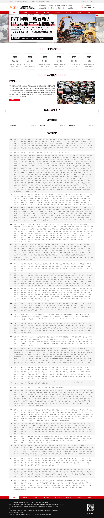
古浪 (18, 485)
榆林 (39, 323)
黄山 (44, 139)
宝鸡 (22, 323)
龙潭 (30, 161)
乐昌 (60, 371)
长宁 (22, 194)
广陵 (73, 474)
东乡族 (80, 487)
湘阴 (78, 292)
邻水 (25, 241)
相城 (25, 474)
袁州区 (33, 425)
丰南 (53, 250)
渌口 (39, 290)
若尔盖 (87, 235)
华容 (75, 292)
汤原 (44, 412)
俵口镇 (15, 217)
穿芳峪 (21, 220)
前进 (15, 412)
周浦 (64, 198)
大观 (79, 143)
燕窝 (39, 176)
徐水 (82, 246)
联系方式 (93, 1)
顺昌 (91, 263)
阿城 (15, 411)
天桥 (83, 274)
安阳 (30, 390)
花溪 (80, 336)
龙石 (26, 168)
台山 (40, 374)
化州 (89, 374)
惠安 (82, 266)
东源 (18, 373)
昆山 (40, 474)
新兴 (39, 378)
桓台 (90, 275)
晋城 (29, 303)
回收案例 (57, 12)
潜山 (15, 145)
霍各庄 (62, 213)
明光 (70, 145)
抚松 (47, 440)
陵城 (59, 283)
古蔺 (77, 228)
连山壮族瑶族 (71, 376)
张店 (73, 275)
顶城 (52, 401)
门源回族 (71, 316)
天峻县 (18, 319)
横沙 (66, 204)
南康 (76, 429)
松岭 (84, 414)
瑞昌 (50, 429)
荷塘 (32, 290)
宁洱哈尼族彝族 (17, 356)
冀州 (75, 248)
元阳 (44, 358)
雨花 (88, 288)
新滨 (15, 202)
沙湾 (26, 231)
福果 (40, 180)
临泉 (36, 147)
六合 (61, 473)
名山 (22, 235)
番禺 (32, 369)
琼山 (37, 382)
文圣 (88, 447)
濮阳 (44, 390)
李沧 (52, 275)
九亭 (81, 200)
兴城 (59, 455)
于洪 (20, 447)
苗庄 (52, 215)
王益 (22, 325)
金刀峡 (79, 163)
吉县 (41, 309)
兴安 (59, 418)
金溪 (15, 172)
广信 (37, 427)
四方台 (83, 418)
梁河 (84, 356)
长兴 (25, 464)
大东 (72, 445)
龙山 (55, 300)
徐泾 (42, 202)
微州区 (40, 145)
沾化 (79, 281)
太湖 (18, 145)
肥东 (89, 139)
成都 (15, 224)
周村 (83, 275)
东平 (59, 204)
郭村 (82, 159)
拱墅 (76, 460)
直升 (54, 184)
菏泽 (67, 274)
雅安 (68, 224)
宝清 (23, 420)
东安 (87, 294)
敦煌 (29, 482)
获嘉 (88, 396)
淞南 (71, 196)
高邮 (91, 474)
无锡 (18, 469)
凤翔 (47, 325)
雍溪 (69, 167)
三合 (88, 178)
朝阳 (22, 152)
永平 (35, 362)
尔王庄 (15, 215)
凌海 (15, 453)
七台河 (48, 409)
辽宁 (11, 445)
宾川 (28, 362)
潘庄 (64, 215)
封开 (36, 376)
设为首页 (84, 1)
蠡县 (61, 248)
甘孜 (65, 237)
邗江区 (76, 474)
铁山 (83, 167)
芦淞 (29, 290)
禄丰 (75, 362)
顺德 (36, 371)
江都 (81, 474)
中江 (87, 228)
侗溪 (53, 176)
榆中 (88, 485)
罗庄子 (57, 219)
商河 (32, 275)
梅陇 (29, 196)
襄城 (23, 400)
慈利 (53, 292)
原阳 (91, 396)
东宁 (76, 412)
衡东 (29, 292)
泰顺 (64, 462)
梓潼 (41, 230)
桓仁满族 (50, 451)
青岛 (18, 274)
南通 (32, 469)
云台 (61, 172)
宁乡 (18, 290)
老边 (73, 447)
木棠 (74, 382)
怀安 (51, 252)
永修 (32, 429)
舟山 (43, 458)
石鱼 (44, 180)
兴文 (61, 233)
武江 (53, 371)
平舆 (76, 401)
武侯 (42, 226)
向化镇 (26, 204)
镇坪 (75, 330)
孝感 (39, 387)
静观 (26, 165)
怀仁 (60, 303)
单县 (89, 285)
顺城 (90, 449)
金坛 (72, 473)
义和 (42, 185)
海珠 (91, 367)
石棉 (33, 235)
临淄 (87, 275)
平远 (36, 373)
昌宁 (82, 354)
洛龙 (15, 394)
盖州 (77, 447)
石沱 (37, 161)
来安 (77, 145)
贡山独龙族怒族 (70, 360)
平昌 (51, 235)
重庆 (11, 155)
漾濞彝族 (54, 362)
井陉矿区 (73, 244)
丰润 (57, 250)
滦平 (54, 256)
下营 (35, 219)
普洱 (29, 348)
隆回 (36, 298)
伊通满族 (30, 442)
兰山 (18, 285)
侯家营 (65, 219)
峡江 (15, 433)
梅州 (53, 367)
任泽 (85, 254)
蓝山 (18, 296)
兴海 (29, 318)
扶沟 (27, 401)
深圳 (22, 367)
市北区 (40, 275)
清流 (47, 184)
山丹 (53, 487)
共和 (15, 318)
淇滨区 (47, 396)
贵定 (73, 341)
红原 (91, 235)
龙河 (53, 172)
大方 (64, 339)
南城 (76, 425)
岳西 (29, 145)
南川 (81, 155)
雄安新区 (57, 244)
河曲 (36, 305)
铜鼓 (44, 184)
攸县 (43, 290)
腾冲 (72, 354)
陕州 (49, 400)
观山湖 (90, 336)
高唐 (41, 283)
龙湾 (39, 462)
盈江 (88, 356)
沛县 (64, 471)
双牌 (83, 294)
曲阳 (58, 248)
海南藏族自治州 (41, 314)
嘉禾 (54, 294)
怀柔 (59, 152)
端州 (18, 376)
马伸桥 (31, 219)
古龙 (33, 168)
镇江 (51, 469)
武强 (89, 248)
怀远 (66, 141)
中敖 (59, 167)
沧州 (46, 244)
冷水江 (15, 300)
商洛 (46, 323)
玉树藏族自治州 (58, 314)
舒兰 (76, 440)
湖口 (43, 429)
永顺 (52, 300)
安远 (18, 431)
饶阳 (15, 250)
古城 (71, 358)
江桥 (15, 198)
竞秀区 (67, 246)
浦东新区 (51, 194)
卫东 (68, 394)
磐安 (51, 464)
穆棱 (73, 412)
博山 (80, 275)
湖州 (29, 458)
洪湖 (68, 172)
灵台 (78, 480)
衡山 (25, 292)
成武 (86, 285)
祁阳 (31, 296)
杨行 (50, 196)
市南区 (36, 275)
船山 (82, 230)
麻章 (72, 374)
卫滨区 (59, 396)
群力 (39, 182)
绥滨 (73, 418)
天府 (30, 165)
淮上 (62, 141)
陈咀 (29, 213)
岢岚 (29, 305)
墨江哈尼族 (25, 356)
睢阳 (67, 400)
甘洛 (75, 239)
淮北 (33, 139)
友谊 (19, 420)
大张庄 (20, 211)
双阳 (71, 436)
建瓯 (37, 265)
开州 (18, 157)
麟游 (69, 325)
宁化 (71, 263)
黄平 (65, 343)
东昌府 (22, 283)
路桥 (32, 465)
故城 (22, 250)
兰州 (15, 480)
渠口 (68, 185)
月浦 (53, 196)
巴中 (72, 224)
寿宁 (54, 265)
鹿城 (36, 462)
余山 (67, 200)
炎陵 (50, 290)
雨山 (43, 143)
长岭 (47, 159)
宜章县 (46, 294)
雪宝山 (75, 185)
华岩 (19, 163)
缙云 (62, 460)
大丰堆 (74, 217)
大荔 (53, 327)
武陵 (85, 157)
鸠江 (36, 141)
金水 (91, 390)
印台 (25, 325)
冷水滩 (79, 294)
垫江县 (38, 157)
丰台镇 (56, 215)
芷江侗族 (68, 296)
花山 (25, 143)
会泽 (54, 352)
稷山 (15, 310)
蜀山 (79, 139)
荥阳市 (26, 392)
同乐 (40, 161)
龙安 (19, 396)
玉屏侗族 (38, 341)
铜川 (18, 323)
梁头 (64, 217)
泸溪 (33, 300)
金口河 (30, 231)
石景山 (29, 152)
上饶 (51, 423)
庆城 (58, 482)
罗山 (74, 403)
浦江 (39, 196)
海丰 (76, 373)
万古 (51, 167)
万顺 (71, 172)
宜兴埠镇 (89, 209)
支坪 (80, 174)
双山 (86, 180)
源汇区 (26, 400)
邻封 (34, 172)
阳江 (64, 367)
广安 (61, 224)
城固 (54, 329)
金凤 (26, 163)
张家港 (36, 474)
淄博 (22, 274)
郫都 (58, 226)
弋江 (39, 141)
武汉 (15, 387)
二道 (64, 436)
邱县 (53, 254)
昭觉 (60, 239)
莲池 (71, 246)
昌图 (15, 455)
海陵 (46, 476)
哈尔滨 (15, 409)
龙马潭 (44, 228)
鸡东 (38, 418)
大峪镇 (37, 405)
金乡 (87, 279)
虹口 (32, 194)
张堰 (38, 200)
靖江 (36, 476)
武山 (22, 487)
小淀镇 (15, 211)
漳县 (22, 483)
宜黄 (15, 427)
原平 (80, 303)
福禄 (81, 178)
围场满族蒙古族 (74, 256)
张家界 (32, 288)
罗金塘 (69, 204)
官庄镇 (26, 219)
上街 (15, 392)
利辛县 (22, 149)
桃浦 (88, 194)
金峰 (68, 184)
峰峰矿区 (16, 254)
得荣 (22, 239)
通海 (72, 352)
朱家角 (26, 202)
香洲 (78, 369)
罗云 (51, 161)
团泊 (67, 217)
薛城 (62, 277)
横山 (37, 167)
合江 (70, 228)
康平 (31, 447)
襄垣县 (41, 307)
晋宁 (69, 350)
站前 (61, 447)
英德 (50, 376)
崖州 (54, 382)
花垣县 (40, 300)
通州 (45, 152)
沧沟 (47, 189)
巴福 (38, 163)
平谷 (62, 152)
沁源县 (67, 307)
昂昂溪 (44, 416)
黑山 (60, 165)
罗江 (84, 228)
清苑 (78, 246)
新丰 (78, 371)
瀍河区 (87, 392)
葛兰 (64, 172)
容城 (40, 248)
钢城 (25, 275)
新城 (54, 323)
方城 (43, 403)
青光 (85, 209)
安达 (29, 414)
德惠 (85, 436)
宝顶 (47, 167)
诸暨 (25, 460)
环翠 (47, 281)
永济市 (73, 309)
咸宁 (50, 387)
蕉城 (40, 265)
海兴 (37, 257)
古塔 (77, 451)
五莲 (72, 281)
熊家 (18, 159)
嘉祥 (90, 279)
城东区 (76, 314)
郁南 (43, 378)
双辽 (22, 442)
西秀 (15, 339)
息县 (67, 403)
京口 (29, 476)
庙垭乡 (39, 189)
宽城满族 (67, 256)
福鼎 (68, 265)
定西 (51, 480)
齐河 (15, 285)
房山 (41, 152)
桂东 (65, 294)
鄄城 (79, 285)
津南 (43, 207)
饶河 (26, 420)
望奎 (87, 412)
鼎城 (59, 298)
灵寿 (39, 246)
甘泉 (23, 329)
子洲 (44, 330)
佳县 (32, 330)
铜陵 (37, 139)
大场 (46, 196)
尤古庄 (46, 219)
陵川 (82, 307)
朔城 (53, 303)
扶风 (55, 325)
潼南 (91, 155)
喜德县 (64, 239)
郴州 (51, 288)
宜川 (33, 329)
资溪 (23, 427)
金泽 (35, 202)
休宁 (48, 145)
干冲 (39, 383)
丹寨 (62, 343)
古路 (63, 168)
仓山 (80, 265)
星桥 (69, 187)
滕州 (78, 277)
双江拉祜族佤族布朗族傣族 (52, 360)
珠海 (25, 367)
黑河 (57, 409)
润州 (32, 476)
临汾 (46, 303)
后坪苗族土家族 (86, 189)
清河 (22, 256)
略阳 (72, 329)
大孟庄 (54, 211)
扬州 (47, 469)
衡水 (53, 244)
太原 (15, 303)
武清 (50, 207)
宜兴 (32, 473)
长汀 (88, 268)
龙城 (22, 455)
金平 (88, 369)
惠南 (61, 198)
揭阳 (81, 367)
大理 (21, 362)
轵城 (19, 405)
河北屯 (15, 213)
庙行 (67, 196)
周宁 (58, 265)
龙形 (22, 182)
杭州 (15, 458)
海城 (48, 447)
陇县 (62, 325)
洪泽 (59, 474)
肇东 (32, 414)
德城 (55, 283)
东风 (18, 412)
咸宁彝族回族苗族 (84, 339)
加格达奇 (79, 414)
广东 (11, 367)
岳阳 (37, 288)
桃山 (43, 414)
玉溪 (32, 182)
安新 (51, 248)
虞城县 (15, 401)
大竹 (75, 233)
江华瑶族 (26, 296)
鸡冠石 (60, 163)
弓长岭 (15, 449)
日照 (50, 274)
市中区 (22, 231)
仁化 (71, 371)
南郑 (51, 329)
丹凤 (15, 332)
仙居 (39, 465)
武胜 (22, 241)
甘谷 (18, 487)
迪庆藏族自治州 (75, 348)
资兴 (72, 294)
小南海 (64, 170)
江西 (11, 423)
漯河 (51, 390)
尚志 (46, 411)
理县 (22, 237)
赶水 (70, 165)
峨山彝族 (83, 352)
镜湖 (32, 141)
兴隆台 (65, 453)
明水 (22, 414)
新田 (51, 159)
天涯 (51, 382)
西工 (84, 392)
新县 (71, 403)
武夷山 (32, 265)
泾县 (45, 149)
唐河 (36, 403)
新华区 (64, 394)
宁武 (44, 305)
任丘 (67, 257)
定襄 (15, 305)
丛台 (87, 252)
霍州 (69, 309)
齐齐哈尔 (20, 409)
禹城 (62, 283)
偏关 (32, 305)
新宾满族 (19, 451)
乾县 (15, 327)
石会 (80, 170)
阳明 (51, 412)
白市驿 (30, 163)
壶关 (53, 307)
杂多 (57, 318)
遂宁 (40, 224)
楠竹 (81, 204)
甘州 (39, 487)
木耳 (56, 168)
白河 (82, 330)
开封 (18, 390)
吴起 (19, 329)
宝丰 (57, 394)
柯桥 (18, 460)
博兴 (15, 283)
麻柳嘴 (23, 170)
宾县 (29, 411)
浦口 (46, 473)
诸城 (41, 279)
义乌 (58, 464)
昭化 (61, 230)
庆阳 (47, 480)
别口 (79, 182)
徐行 (85, 196)
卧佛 (68, 182)
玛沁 (32, 318)
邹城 (76, 279)
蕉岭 (39, 373)
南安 (79, 266)
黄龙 (37, 329)
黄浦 (15, 194)
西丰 (91, 453)
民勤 (15, 485)
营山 (85, 231)
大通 (81, 141)
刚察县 (66, 316)
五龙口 (15, 405)
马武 (26, 161)
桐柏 (39, 403)
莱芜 (22, 275)
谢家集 (84, 141)
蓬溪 (15, 231)
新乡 (71, 157)
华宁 (75, 352)
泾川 (75, 480)
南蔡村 (50, 211)
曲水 (73, 187)
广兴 (72, 174)
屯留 (33, 307)
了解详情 (33, 125)
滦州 (72, 250)
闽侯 (15, 266)
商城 (78, 403)
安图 (30, 440)
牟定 (82, 362)
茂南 (79, 374)
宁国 (48, 149)
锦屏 (88, 343)
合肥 (15, 139)
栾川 (29, 394)
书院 (15, 200)
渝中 (22, 155)
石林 (53, 165)
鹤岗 (28, 409)
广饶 (15, 279)
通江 (54, 235)
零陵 (75, 294)
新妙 (33, 161)
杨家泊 (73, 207)
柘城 (89, 400)
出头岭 (89, 219)
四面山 (75, 174)
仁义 (15, 184)
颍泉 (29, 147)
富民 (76, 350)
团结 (77, 204)
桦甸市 (71, 440)
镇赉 (74, 438)
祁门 (55, 145)
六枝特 (90, 338)
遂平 (62, 401)
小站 (47, 209)
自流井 (77, 226)
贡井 (81, 226)
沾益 (34, 352)
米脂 (29, 330)
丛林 (49, 165)
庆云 (85, 283)
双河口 (18, 170)
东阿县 (33, 283)
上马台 (20, 213)
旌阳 (80, 228)
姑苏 (15, 474)
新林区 (87, 414)
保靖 (45, 300)
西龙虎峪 (16, 220)
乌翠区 (57, 411)
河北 (29, 207)
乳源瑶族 (82, 371)
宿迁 (58, 469)
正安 (45, 338)
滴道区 (22, 418)
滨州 (53, 274)
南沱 (86, 159)
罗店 (43, 196)
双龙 (49, 172)
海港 (65, 252)
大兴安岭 (65, 409)
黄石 (18, 387)
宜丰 (59, 425)
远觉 (37, 184)
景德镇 (18, 423)
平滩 (32, 180)
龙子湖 (50, 141)
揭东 (18, 378)
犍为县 (34, 231)
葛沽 (43, 209)
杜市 (68, 174)
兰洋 (15, 383)
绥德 (25, 330)
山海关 (68, 252)
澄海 (18, 371)
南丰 (18, 383)
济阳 (18, 275)
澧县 (69, 298)
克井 (88, 403)
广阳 (76, 163)
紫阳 (65, 330)
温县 (44, 398)
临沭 (57, 285)
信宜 (15, 376)
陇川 (81, 356)
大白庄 (54, 213)
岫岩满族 (56, 447)
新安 (45, 215)
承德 (42, 244)
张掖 (37, 480)
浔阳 (15, 429)
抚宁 (73, 252)
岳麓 (81, 288)
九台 (74, 436)
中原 (81, 390)
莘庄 (91, 194)
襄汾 (23, 309)
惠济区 (18, 392)
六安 (58, 139)
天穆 (71, 209)
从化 (39, 369)
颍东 (25, 147)
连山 (42, 455)
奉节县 (49, 157)
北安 (59, 414)
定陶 (64, 285)
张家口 (26, 244)
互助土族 (38, 316)
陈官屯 (47, 217)
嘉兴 (25, 458)
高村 (46, 213)
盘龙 (89, 182)
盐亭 (38, 230)
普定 (22, 339)
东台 (65, 469)
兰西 (90, 412)
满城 (75, 246)
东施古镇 (75, 219)
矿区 (58, 305)
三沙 (22, 382)
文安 (15, 259)
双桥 (32, 256)
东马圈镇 (72, 211)
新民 (27, 447)
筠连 (54, 233)
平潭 (32, 266)
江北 (30, 155)
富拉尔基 (40, 416)
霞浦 (44, 265)
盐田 (57, 369)
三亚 (18, 382)
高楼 (51, 180)
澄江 (23, 165)
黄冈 (46, 387)
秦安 (25, 487)
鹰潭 (33, 423)
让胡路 (38, 420)
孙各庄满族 (50, 220)
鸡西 (25, 409)
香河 (85, 257)
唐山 (23, 244)
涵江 (50, 266)
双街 (78, 209)
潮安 (88, 376)
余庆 (55, 338)
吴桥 (51, 257)
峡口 (64, 163)
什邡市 (15, 230)
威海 (46, 274)
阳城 (75, 307)
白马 (90, 187)
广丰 (33, 427)
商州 (86, 330)
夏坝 (61, 174)
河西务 (63, 211)
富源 (51, 352)
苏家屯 (82, 445)
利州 (57, 230)
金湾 (81, 369)
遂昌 (66, 460)
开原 (84, 453)
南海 (39, 371)
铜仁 (33, 336)
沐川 (46, 231)
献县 (55, 257)
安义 (82, 423)
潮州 (78, 367)
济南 (15, 274)
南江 (58, 235)
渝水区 (25, 425)
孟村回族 (59, 257)
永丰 (88, 204)
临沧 (32, 348)
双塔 (18, 455)
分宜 (30, 425)
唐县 (33, 248)
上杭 (91, 268)
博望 (29, 143)
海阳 (59, 277)
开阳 (15, 338)
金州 (55, 449)
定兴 (30, 248)
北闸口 (66, 209)
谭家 (19, 185)
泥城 (85, 198)
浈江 (50, 371)
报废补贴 (35, 12)
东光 (34, 257)
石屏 (33, 358)
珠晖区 (86, 290)
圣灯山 (88, 168)
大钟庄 (41, 215)
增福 (47, 161)
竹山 (59, 187)
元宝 (58, 451)
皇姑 (75, 445)
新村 (62, 204)
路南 (39, 250)
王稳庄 (34, 209)
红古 (77, 485)
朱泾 (31, 200)
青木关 (77, 161)
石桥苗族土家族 (69, 189)
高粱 (22, 159)
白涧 (62, 219)
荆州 (36, 303)
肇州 (49, 420)
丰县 (60, 471)
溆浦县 (48, 296)
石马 (66, 167)
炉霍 (61, 237)
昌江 (15, 425)
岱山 (18, 465)
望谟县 (53, 343)
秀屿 (53, 266)
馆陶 (63, 254)
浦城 (15, 265)
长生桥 (68, 163)
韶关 (18, 367)
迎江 (75, 143)
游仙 (27, 230)
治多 (64, 318)
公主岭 (88, 436)
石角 (63, 165)
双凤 (61, 176)
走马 (61, 159)
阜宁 (72, 469)
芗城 (43, 268)
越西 (72, 239)
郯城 (29, 285)
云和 (50, 460)
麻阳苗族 (57, 296)
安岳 (65, 235)
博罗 (65, 373)
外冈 (91, 196)
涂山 (56, 163)
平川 (48, 485)
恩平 (51, 374)
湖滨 (46, 400)
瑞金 (50, 431)
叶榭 (18, 202)
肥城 (37, 281)
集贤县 (15, 420)
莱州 (48, 277)
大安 (85, 226)
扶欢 (26, 167)
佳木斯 (43, 409)
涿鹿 (58, 252)
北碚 (46, 155)
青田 (46, 460)
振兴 (54, 451)
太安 (75, 159)
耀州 (29, 325)
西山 (58, 350)
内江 (44, 224)
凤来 (83, 187)
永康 (65, 464)
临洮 (18, 483)
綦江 (49, 155)
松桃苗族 (58, 341)
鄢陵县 (18, 400)
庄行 (63, 202)
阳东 (58, 374)
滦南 (75, 250)
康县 (33, 483)
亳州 (61, 139)
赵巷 (39, 202)
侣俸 (79, 180)
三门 (43, 465)
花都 (29, 369)
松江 (59, 194)
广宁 (29, 376)
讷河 (62, 416)
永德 (27, 360)
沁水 (78, 307)
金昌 (23, 480)
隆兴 (49, 176)
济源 (77, 390)
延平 (88, 263)
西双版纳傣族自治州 (40, 350)
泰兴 (39, 476)
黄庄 (37, 215)
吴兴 (32, 464)
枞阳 (72, 143)
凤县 (73, 325)
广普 (85, 178)
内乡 (25, 403)
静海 (66, 207)
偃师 (22, 394)
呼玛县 (18, 416)
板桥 (60, 178)
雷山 (22, 345)
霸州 (31, 259)
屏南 (51, 265)
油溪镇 (75, 172)
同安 (36, 268)
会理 (39, 239)
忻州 (43, 303)
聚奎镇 (18, 187)
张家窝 (23, 209)
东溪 (67, 165)
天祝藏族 (23, 485)
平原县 (74, 283)
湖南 (11, 288)
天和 (35, 185)
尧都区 (89, 307)
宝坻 (53, 207)
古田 (47, 265)
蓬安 (81, 231)
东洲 (87, 449)
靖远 (55, 485)
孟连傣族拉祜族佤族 (66, 356)
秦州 (91, 485)
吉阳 (47, 382)
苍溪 (78, 230)
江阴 (29, 473)
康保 (33, 252)
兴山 (66, 418)
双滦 (36, 256)
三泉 (24, 191)
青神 (29, 233)
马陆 (81, 196)
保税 (76, 449)
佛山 (32, 367)
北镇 (18, 453)
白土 (79, 159)
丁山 (19, 167)
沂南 (53, 285)
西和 (51, 483)
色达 (82, 237)
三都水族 (23, 343)
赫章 (91, 339)
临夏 (63, 487)
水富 (65, 354)
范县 (74, 398)
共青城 (53, 429)
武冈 (25, 298)
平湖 (88, 462)
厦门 (25, 263)
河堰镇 (89, 184)
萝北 (69, 418)
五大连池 (63, 414)
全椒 (74, 145)
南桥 (56, 202)
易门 (79, 352)
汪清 (26, 440)
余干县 (58, 427)
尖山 (76, 418)
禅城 (32, 371)
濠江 (15, 371)
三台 (34, 230)
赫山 (18, 294)
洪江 (86, 296)
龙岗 (64, 369)
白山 (32, 436)
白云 (54, 189)
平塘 (84, 341)
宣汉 (68, 233)
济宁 (39, 274)
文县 (37, 483)
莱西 (69, 275)
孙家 (74, 157)
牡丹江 (52, 409)
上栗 (78, 427)
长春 (15, 436)
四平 (22, 436)
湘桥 (84, 376)
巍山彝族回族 (66, 362)
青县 (30, 257)
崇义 (15, 431)
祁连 (62, 316)
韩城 (74, 327)
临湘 (89, 292)
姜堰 (50, 476)
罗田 (65, 159)
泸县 (66, 228)
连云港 (36, 469)
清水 (29, 487)
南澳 (29, 371)
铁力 (68, 411)
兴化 (43, 476)
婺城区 (39, 464)
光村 (82, 382)
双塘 (71, 217)
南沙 (36, 369)
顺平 (65, 248)
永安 (53, 263)
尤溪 (57, 263)
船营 (57, 440)
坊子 (34, 279)
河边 (78, 178)
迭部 (73, 483)
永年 (25, 254)
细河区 (26, 453)
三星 (31, 204)
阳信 (86, 281)
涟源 (19, 300)
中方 (38, 296)
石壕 (74, 165)
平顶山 (25, 390)
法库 (34, 447)
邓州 (15, 403)
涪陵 (18, 155)
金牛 (39, 226)
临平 (90, 460)
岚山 (65, 281)
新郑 (34, 392)
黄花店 (77, 211)
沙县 (50, 263)
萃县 (48, 283)
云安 (36, 378)
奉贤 (66, 194)
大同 (18, 303)
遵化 (65, 250)
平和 (74, 268)
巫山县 (54, 157)
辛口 (19, 209)
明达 (23, 187)
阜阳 (51, 139)
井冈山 (65, 431)
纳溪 (40, 228)
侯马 (66, 309)
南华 (85, 362)
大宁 (48, 309)
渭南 (29, 323)
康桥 (75, 198)
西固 (70, 485)
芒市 (74, 356)
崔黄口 (36, 211)
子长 (44, 329)
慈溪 (90, 458)
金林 (65, 411)
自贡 (18, 224)
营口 (39, 445)
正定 (31, 246)
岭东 (80, 418)
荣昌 (15, 157)
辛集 (92, 244)
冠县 (38, 283)
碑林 (58, 323)
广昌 (26, 427)
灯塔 (27, 449)
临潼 (80, 323)
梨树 (26, 418)
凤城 (74, 451)
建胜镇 (58, 161)
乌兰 (15, 319)
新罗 (81, 268)
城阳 (55, 275)
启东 (29, 471)
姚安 (89, 362)
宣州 (30, 149)
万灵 (18, 184)
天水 (30, 480)
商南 (18, 332)
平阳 (53, 462)
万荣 (25, 310)
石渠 (79, 237)
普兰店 (58, 449)
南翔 (74, 196)
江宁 (58, 473)
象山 (76, 458)
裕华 (78, 244)
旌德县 (40, 149)
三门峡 (54, 390)
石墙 (31, 191)
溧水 (65, 473)
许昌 (47, 390)
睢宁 (67, 471)
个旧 (19, 358)
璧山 (84, 155)
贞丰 (38, 343)
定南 (22, 431)
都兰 (91, 318)
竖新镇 (22, 204)
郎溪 (33, 149)
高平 (85, 307)
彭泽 (46, 429)
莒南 (36, 285)
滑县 (26, 396)
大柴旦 (23, 319)
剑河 (29, 345)
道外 (76, 409)
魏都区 (81, 398)
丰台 (25, 152)
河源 (60, 367)
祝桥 (82, 198)
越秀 (88, 367)
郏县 (53, 394)
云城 (32, 378)
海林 (66, 412)
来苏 (39, 178)
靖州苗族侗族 (75, 296)
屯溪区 (32, 145)
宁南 (46, 239)
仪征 (88, 474)
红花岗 (26, 338)
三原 (26, 327)
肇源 (53, 420)
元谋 (22, 364)
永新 (77, 165)
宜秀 (82, 143)
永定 (85, 268)
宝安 (60, 369)
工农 (52, 418)
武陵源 (48, 292)
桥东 (89, 250)
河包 (22, 184)
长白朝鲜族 (52, 440)
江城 (54, 374)
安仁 (68, 294)
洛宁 (43, 394)
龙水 (40, 167)
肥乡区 (21, 254)
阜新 (43, 445)
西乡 (61, 329)
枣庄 (25, 274)
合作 (62, 483)
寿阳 (82, 305)
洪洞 (26, 309)
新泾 (77, 194)
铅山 (47, 427)
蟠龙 (62, 187)
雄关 (34, 485)
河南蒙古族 (87, 316)
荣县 (92, 226)
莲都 (39, 460)
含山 (36, 143)
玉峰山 (37, 168)
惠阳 (58, 373)
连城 (18, 270)
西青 (39, 207)
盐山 (41, 257)
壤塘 (15, 237)
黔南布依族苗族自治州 (52, 336)
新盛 (15, 187)
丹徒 (25, 476)
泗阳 (64, 476)
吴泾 (32, 196)
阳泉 (47, 252)
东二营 (25, 220)
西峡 (46, 403)
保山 (36, 348)
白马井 (62, 382)
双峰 (23, 300)
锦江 (32, 226)
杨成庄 (15, 219)
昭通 (39, 348)
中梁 (90, 161)
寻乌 (43, 431)
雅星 (22, 383)
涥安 (29, 462)
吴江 (29, 474)
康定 (40, 237)
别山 (42, 219)
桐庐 (25, 462)
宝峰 (43, 178)
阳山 (60, 376)
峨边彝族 (50, 231)
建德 (32, 462)
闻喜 (29, 310)
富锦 (29, 412)
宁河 (62, 207)
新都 (55, 226)
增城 (43, 369)
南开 (25, 207)
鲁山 (60, 394)
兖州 (69, 279)
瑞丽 (77, 356)
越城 (15, 460)
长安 (62, 244)
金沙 (71, 339)
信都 (82, 254)
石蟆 (91, 172)
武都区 (29, 483)
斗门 (85, 369)
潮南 (25, 371)
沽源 (37, 252)
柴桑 (22, 429)
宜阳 (39, 394)
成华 (46, 226)
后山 (40, 159)
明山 (33, 451)
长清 (91, 274)
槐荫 (80, 274)
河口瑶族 (61, 358)
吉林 (11, 436)
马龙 (37, 352)
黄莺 (44, 189)
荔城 (43, 266)
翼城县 (18, 309)
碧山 (33, 187)
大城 (18, 259)
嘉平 (44, 174)
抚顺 (25, 445)
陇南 (54, 480)
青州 (38, 279)
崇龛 (54, 182)
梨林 (33, 405)
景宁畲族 (54, 460)
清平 (68, 176)
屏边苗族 (67, 358)
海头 (85, 382)
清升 (58, 184)
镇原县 (68, 482)
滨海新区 (58, 207)
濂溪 (18, 429)
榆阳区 (86, 329)
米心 (36, 182)
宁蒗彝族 (89, 358)
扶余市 (61, 438)
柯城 (68, 464)
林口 (80, 412)
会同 (53, 296)
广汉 (91, 228)
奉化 (73, 458)
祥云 (25, 362)
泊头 (64, 257)
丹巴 (47, 237)
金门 (18, 268)
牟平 (31, 277)
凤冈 (48, 338)
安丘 (48, 279)
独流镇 (32, 217)
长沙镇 (60, 185)
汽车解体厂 (16, 512)
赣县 (80, 429)
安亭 (78, 196)
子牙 (43, 217)
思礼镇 (41, 405)
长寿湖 (45, 172)
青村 (74, 202)
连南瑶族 (65, 376)
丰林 (80, 411)
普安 (41, 343)
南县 (29, 294)
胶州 (62, 275)
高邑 (42, 246)
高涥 (68, 473)
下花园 (18, 252)
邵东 (22, 298)
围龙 (61, 180)
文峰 (86, 394)
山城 (44, 396)
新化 (26, 300)
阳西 (61, 374)
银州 (73, 453)
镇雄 (54, 354)
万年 (66, 427)
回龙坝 (85, 161)
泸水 (61, 360)
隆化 (57, 256)
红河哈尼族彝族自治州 (19, 350)
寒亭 (31, 279)
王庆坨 (86, 211)
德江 (33, 341)
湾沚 (43, 141)
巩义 (23, 392)
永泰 (29, 266)
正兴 (67, 178)
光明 (74, 369)
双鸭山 (32, 409)
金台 (37, 325)
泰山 (25, 281)
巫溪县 (58, 157)
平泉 (24, 257)
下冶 (49, 405)
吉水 (90, 431)
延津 (15, 398)
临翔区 (15, 360)
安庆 (40, 139)
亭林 (41, 200)
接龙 (47, 170)
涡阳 (15, 149)
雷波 (82, 239)
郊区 (68, 143)
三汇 (79, 176)
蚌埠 (22, 139)
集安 (27, 438)
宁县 (65, 482)
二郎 (42, 176)
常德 (44, 288)
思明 (22, 268)
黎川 (80, 425)
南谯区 (62, 145)
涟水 (62, 474)
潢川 (60, 403)
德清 (22, 464)
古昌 (51, 184)
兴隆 (53, 168)
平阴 (29, 275)
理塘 (86, 237)
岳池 (18, 241)
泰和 (73, 431)
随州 (53, 387)
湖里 (25, 268)
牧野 (67, 396)
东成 (29, 383)
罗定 (46, 378)
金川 (76, 235)
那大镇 (58, 382)
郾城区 (31, 400)
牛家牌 (80, 213)
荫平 (26, 187)
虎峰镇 (36, 180)
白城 (39, 436)
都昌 (39, 429)
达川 (89, 233)
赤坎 (68, 374)
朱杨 (87, 172)
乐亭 (79, 250)
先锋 (51, 174)
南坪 (53, 163)
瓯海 (43, 462)
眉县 (59, 325)
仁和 (26, 228)
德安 (36, 429)
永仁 (18, 364)
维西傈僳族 (16, 362)
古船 (67, 168)
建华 (31, 416)
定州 (89, 246)
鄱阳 (62, 427)
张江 (54, 198)
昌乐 (59, 279)
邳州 (85, 471)
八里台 (62, 209)
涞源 (44, 248)
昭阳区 (29, 354)
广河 (70, 487)
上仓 (50, 219)
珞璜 (54, 174)
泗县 (66, 147)
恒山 (18, 418)
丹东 (32, 445)
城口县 (29, 157)
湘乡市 (66, 290)
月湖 (68, 429)
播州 (34, 338)
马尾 (87, 265)
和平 (15, 207)
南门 (64, 185)
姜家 (39, 170)
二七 (84, 390)
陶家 (41, 163)
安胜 (66, 187)
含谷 (23, 163)
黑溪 (84, 170)
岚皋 (68, 330)
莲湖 (65, 323)
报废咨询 (79, 12)
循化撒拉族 (57, 316)
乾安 (58, 438)
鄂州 (32, 387)
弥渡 (32, 362)
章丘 (15, 275)
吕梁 (50, 303)
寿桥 (82, 182)
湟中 (15, 316)
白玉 (75, 237)
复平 (76, 187)
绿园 (67, 436)
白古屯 (50, 213)
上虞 (22, 460)
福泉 (66, 341)
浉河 (53, 403)
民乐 (42, 487)
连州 (53, 376)
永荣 (53, 178)
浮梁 (22, 425)
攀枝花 (22, 224)
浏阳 (15, 290)
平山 (56, 246)
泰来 (87, 416)
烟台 (32, 274)
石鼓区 (82, 290)
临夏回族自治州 (60, 480)
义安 (65, 143)
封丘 (18, 398)
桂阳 (43, 294)
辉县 (74, 396)
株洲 (18, 288)
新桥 (74, 200)
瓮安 (77, 341)
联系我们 (90, 12)
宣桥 (89, 198)
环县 (80, 482)
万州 (15, 155)
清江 (25, 184)
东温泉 (34, 170)
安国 (15, 248)
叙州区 (36, 233)
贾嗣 (58, 174)
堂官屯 (27, 217)
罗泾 (57, 196)
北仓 (74, 209)
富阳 (18, 462)
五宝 (74, 161)
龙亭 (49, 392)
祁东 (32, 292)
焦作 (40, 390)
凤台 (18, 143)
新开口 (76, 213)
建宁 (81, 263)
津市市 (84, 298)
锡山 (15, 473)
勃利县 (51, 414)
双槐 (86, 176)
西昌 (25, 239)
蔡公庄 (59, 217)
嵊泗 (22, 465)
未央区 (50, 323)
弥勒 (26, 358)
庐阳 (75, 139)
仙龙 (29, 178)
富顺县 (15, 228)
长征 (84, 194)
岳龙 (60, 215)
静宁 (89, 480)
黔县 (52, 145)
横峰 (51, 427)
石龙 (54, 170)
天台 (36, 465)
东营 (29, 274)
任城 (66, 279)
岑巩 (77, 343)
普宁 (29, 378)
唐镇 (35, 198)
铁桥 (46, 185)
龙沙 (78, 157)
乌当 (83, 336)
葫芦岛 (60, 445)
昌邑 (55, 279)
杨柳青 (15, 209)
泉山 (74, 471)
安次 (78, 257)
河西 (22, 207)
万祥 (18, 200)
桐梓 (29, 189)
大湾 (49, 168)
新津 (73, 226)
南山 (53, 369)
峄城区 (66, 277)
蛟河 (68, 440)
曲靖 (18, 348)
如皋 (32, 471)
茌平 (26, 283)
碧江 (15, 341)
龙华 (25, 174)
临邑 (70, 283)
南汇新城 (26, 200)
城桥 (85, 202)
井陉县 (22, 246)
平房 (80, 409)
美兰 (40, 382)
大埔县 (43, 373)
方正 (25, 411)
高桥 (27, 185)
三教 (57, 178)
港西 (48, 204)
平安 (34, 316)
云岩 (76, 336)
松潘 (29, 237)
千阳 (66, 325)
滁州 (47, 139)
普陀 (29, 194)
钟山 (79, 338)
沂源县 (18, 277)
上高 (52, 425)
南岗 (73, 409)
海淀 (33, 152)
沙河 (25, 256)
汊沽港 (90, 211)
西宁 (15, 314)
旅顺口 (50, 449)
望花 (83, 449)
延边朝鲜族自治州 (46, 436)
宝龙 (29, 182)
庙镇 (18, 204)
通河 (39, 411)
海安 (36, 471)
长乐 (90, 265)
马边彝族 (56, 231)
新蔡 (83, 401)
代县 (83, 303)
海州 (39, 471)
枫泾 (34, 200)
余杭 (87, 460)
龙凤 (46, 176)
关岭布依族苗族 (45, 339)
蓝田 (15, 325)
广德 (52, 149)
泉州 (22, 263)
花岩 (46, 182)
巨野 (75, 285)
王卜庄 (20, 215)
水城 (83, 338)
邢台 (39, 244)
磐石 (79, 440)
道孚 (58, 237)
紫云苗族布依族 (53, 339)
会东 (43, 239)
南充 (51, 224)
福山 (27, 277)
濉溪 (57, 143)
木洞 (15, 170)
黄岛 (45, 275)
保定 (19, 244)
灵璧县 (61, 147)
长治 (25, 303)
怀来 (54, 252)
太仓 (44, 474)
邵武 (29, 265)
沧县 (27, 257)
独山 (80, 341)
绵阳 (33, 224)
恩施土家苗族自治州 (60, 387)
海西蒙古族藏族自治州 (69, 314)
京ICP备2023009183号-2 (21, 514)
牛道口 (67, 213)
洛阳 (22, 390)
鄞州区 (68, 458)
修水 (25, 429)
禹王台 (61, 392)
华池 (61, 482)
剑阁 (75, 230)
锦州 (36, 445)
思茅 (86, 354)
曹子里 (37, 213)
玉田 (86, 250)
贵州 (11, 336)
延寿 (43, 411)
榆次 (65, 305)
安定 (83, 482)
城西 (85, 314)
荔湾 (15, 369)
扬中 (22, 476)
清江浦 (47, 474)
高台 (49, 487)
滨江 (80, 460)
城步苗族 (51, 298)
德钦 (91, 360)
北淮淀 (88, 215)
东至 (91, 145)
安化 (22, 294)
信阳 (74, 390)
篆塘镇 (15, 167)
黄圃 (23, 374)
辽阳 (46, 445)
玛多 (36, 318)
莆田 (18, 263)
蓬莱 (38, 277)
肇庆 (46, 367)
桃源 (77, 298)
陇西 (90, 482)
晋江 (75, 266)
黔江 (63, 155)
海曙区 (53, 458)
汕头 (29, 367)
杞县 (65, 392)
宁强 (68, 329)
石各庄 (81, 211)
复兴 (90, 252)
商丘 (59, 390)
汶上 (15, 281)
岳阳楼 (60, 292)
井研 (39, 231)
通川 (82, 233)
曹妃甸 (60, 250)
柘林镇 (77, 202)
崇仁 (87, 425)
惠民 (82, 281)
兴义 (27, 343)
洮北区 (66, 438)
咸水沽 (39, 209)
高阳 (37, 248)
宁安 (69, 412)
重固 (49, 202)
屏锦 (87, 185)
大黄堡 (42, 213)
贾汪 (81, 471)
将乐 (74, 263)
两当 (47, 483)
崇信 (82, 480)
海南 (11, 382)
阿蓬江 (76, 170)
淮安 (40, 469)
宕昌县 (58, 483)
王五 (32, 383)
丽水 (50, 458)
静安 (25, 194)
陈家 (41, 204)
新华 (69, 244)
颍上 (43, 147)
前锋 (15, 241)
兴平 (87, 325)
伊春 (40, 409)
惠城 (54, 373)
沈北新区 (16, 447)
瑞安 (67, 462)
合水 (73, 482)
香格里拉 (86, 360)
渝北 (56, 155)
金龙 (15, 178)
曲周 (70, 254)
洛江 (65, 266)
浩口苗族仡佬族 (17, 191)
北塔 (18, 298)
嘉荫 (72, 411)
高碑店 (18, 248)
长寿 (67, 155)
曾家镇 (15, 163)
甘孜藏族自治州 (17, 226)
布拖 (53, 239)
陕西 (11, 323)
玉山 (44, 427)
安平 (18, 250)
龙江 (69, 416)
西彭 (45, 163)
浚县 (52, 396)
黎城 (49, 307)
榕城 (15, 378)
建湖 (68, 469)
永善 (47, 354)
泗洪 (67, 476)
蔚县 (44, 252)
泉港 (68, 266)
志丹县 (15, 329)
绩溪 (37, 149)
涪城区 (23, 230)
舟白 (61, 170)
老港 (22, 200)
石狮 (72, 266)
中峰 (33, 167)
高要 (25, 376)
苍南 (57, 462)
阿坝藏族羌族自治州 (82, 224)
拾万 (80, 167)
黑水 (37, 237)
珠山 (89, 423)
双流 (65, 226)
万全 (23, 252)
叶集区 (90, 147)
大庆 (36, 409)
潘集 (15, 143)
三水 (43, 371)
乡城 (89, 237)
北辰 (46, 207)
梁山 (22, 281)
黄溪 (87, 170)
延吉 (84, 438)
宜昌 (25, 387)
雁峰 (78, 290)
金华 (36, 458)
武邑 (86, 248)
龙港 (45, 455)
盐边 (33, 228)
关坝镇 (45, 165)
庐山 (58, 429)
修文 (23, 338)
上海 (11, 194)
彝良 (58, 354)
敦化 (91, 438)
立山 (45, 447)
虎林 (41, 418)
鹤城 (34, 296)
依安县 (79, 416)
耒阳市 (36, 292)
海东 (18, 314)
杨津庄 (84, 219)
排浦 (70, 382)
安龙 (34, 343)
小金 (80, 235)
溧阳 (89, 473)
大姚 (15, 364)
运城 (39, 303)
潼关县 (48, 327)
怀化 (58, 288)
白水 (63, 327)
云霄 (60, 268)
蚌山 (54, 141)
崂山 (48, 275)
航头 (78, 198)
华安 (78, 268)
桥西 (65, 244)
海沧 (32, 268)
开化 (82, 464)
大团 (71, 198)
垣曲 (32, 310)
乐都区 (30, 316)
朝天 (64, 230)
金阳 (57, 239)
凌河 (81, 451)
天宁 (82, 473)
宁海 (80, 458)
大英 (18, 231)
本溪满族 (44, 451)
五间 (36, 178)
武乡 (60, 307)
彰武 (50, 453)
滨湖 (22, 473)
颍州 (22, 147)
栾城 (88, 244)
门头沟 (37, 152)
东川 (62, 350)
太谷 (68, 305)
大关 (44, 354)
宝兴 (76, 167)
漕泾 (56, 200)
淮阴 (52, 474)
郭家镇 (76, 184)
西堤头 (24, 211)
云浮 (85, 367)
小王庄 (81, 207)
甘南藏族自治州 (68, 480)
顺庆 (60, 231)
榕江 (18, 345)
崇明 (69, 194)
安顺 (26, 336)
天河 (18, 369)
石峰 (36, 290)
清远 (67, 367)
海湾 (82, 202)
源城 (15, 373)
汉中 (36, 323)
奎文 (23, 279)
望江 (25, 145)
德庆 (39, 376)
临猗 (22, 310)
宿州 (54, 139)
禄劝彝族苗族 (25, 352)
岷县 (25, 483)
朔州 (32, 303)
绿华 (45, 204)
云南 (11, 348)
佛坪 (82, 329)
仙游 (39, 266)
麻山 (34, 418)
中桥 (35, 191)
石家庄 (15, 244)
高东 (50, 198)
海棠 (44, 382)
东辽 (47, 442)
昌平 (52, 152)
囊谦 (67, 318)
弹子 (44, 159)
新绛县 (88, 309)
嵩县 (32, 394)
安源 (85, 427)
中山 (40, 174)
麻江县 (57, 343)
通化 (29, 436)
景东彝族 (31, 356)
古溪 (25, 182)
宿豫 (57, 476)
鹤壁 (33, 390)
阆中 (71, 231)
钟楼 (86, 473)
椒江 (25, 465)
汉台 (47, 329)
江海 (33, 374)
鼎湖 (22, 376)
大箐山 (83, 411)
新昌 (36, 460)
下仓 (54, 219)
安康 (43, 323)
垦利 (89, 277)
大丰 (89, 469)
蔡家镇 (36, 174)
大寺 (31, 209)
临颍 (42, 400)
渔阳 (19, 219)
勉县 (65, 329)
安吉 (29, 464)
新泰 (33, 281)
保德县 (39, 305)
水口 (22, 180)
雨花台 (53, 473)
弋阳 (54, 427)
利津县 (18, 279)
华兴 (65, 180)
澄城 (60, 327)
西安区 (38, 442)
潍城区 (26, 279)
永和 (55, 309)
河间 (74, 257)
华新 (46, 202)
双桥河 (57, 209)
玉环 (53, 465)
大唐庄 (89, 213)
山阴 (64, 303)
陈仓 (44, 325)
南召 (18, 403)
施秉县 (69, 343)
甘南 (65, 416)
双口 (81, 209)
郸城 (41, 401)
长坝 (22, 189)
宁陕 (61, 330)
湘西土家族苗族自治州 (65, 288)
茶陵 (46, 290)
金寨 (73, 147)
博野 (68, 248)
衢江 (72, 464)
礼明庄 (34, 220)
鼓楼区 (72, 265)
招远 (52, 277)
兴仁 (31, 343)
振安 (61, 451)
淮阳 (45, 401)
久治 (50, 318)
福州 (15, 263)
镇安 (25, 332)
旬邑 (41, 327)
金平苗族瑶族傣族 (54, 358)
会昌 (39, 431)
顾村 (60, 196)
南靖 (71, 268)
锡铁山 (31, 319)
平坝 (18, 339)
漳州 (29, 263)
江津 (70, 155)
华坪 (85, 358)
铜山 (78, 471)
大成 (25, 383)
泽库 (83, 316)
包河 (82, 139)
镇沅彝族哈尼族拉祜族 (47, 356)
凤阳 (84, 145)
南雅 (49, 185)
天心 (77, 288)
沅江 (32, 294)
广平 (60, 254)
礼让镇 (79, 185)
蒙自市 (15, 358)
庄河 (67, 449)
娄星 (89, 298)
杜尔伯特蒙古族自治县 (64, 420)
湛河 (72, 394)
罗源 (22, 266)
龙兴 (41, 168)
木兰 (36, 411)
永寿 (30, 327)
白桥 (81, 184)
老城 (80, 392)
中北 (89, 207)
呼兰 (90, 409)
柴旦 (27, 319)
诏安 (64, 268)
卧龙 (90, 401)
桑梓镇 (70, 219)
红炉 (50, 178)
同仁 (76, 316)
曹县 (67, 285)
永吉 (83, 440)
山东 (11, 274)
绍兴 (32, 458)
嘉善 (15, 464)
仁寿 (18, 233)
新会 (37, 374)
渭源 (15, 483)
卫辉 (77, 396)
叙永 (73, 228)
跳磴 (62, 161)
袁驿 (91, 185)
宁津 (89, 283)
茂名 (43, 367)
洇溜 (23, 219)
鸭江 (18, 189)
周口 (62, 390)
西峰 (54, 482)
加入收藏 (89, 1)
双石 (46, 178)
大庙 (58, 180)
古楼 (31, 176)
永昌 (41, 485)
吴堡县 (36, 330)
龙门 (44, 187)
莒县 (68, 281)
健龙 (91, 178)
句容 (18, 476)
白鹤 (53, 202)
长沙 (15, 288)
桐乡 (91, 462)
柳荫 (19, 165)
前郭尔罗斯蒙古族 (48, 438)
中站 (29, 398)
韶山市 (70, 290)
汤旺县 (75, 411)
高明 (46, 371)
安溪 (75, 180)
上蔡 (69, 401)
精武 (27, 209)
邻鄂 (72, 170)
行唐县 (34, 246)
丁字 (84, 204)
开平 (50, 250)
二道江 (18, 438)
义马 (56, 400)
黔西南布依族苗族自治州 (64, 336)
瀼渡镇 (88, 157)
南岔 (88, 411)
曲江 (57, 371)
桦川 (40, 412)
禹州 (15, 400)
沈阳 (15, 445)
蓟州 (69, 207)
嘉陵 (67, 231)
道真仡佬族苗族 (64, 338)
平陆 (36, 310)
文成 (60, 462)
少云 (47, 180)
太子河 (20, 449)
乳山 (58, 281)
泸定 (44, 237)
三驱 (62, 167)
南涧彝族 (59, 362)
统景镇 (45, 168)
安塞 (84, 327)
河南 (11, 390)
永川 (77, 155)
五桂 (72, 182)
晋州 (15, 246)
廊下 (48, 200)
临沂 (64, 274)
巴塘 (15, 239)
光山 (64, 403)
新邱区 (34, 453)
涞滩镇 (18, 176)
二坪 (18, 180)
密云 (66, 152)
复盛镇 (69, 161)
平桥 (25, 189)
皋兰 (84, 485)
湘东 (89, 427)
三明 (36, 263)
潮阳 (22, 371)
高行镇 (46, 198)
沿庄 (79, 217)
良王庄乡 (88, 217)
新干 (22, 433)
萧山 (58, 147)
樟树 (41, 425)
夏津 (78, 283)
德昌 (36, 239)
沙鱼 (90, 174)
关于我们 (68, 12)
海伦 (36, 414)
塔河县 (23, 416)
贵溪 (61, 429)
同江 (25, 412)
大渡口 (25, 155)
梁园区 (70, 400)
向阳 (91, 411)
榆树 (81, 436)
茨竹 (60, 168)
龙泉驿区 (50, 226)
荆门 (36, 387)
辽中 (24, 447)
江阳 (37, 228)
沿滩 (88, 226)
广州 (15, 367)
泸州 (26, 224)
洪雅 (22, 233)
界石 (81, 168)
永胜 (81, 358)
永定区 (44, 292)
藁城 (81, 244)
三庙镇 (34, 176)
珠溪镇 (54, 167)
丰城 (38, 425)
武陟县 (39, 398)
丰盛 (27, 170)
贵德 (18, 318)
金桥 (56, 165)
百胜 (89, 159)
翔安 (39, 268)
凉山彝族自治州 (26, 226)
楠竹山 (27, 191)
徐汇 (18, 194)
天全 (37, 235)
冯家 (69, 170)
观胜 (40, 184)
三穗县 (80, 343)
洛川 (30, 329)
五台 (18, 305)
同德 (25, 318)
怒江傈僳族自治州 (66, 348)
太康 (48, 401)
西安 (15, 323)
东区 (19, 228)
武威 (33, 480)
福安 (65, 265)
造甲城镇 (68, 215)
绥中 (52, 455)
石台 (15, 147)
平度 (66, 275)
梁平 (22, 157)
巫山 (53, 185)
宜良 (79, 350)
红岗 (42, 420)
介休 (22, 307)
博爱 (47, 398)
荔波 (70, 341)
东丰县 (42, 442)
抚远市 (32, 412)
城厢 (46, 266)
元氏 (60, 246)
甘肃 (11, 480)
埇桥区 (50, 147)
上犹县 (90, 429)
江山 (86, 464)
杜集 (50, 143)
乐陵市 (66, 283)
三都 (47, 383)
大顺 (44, 161)
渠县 (79, 233)
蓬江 (30, 374)
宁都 (29, 431)
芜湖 (18, 139)
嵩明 (82, 350)
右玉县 (71, 303)
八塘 (71, 178)
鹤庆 (49, 362)
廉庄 (19, 217)
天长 (67, 145)
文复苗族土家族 (77, 189)
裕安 (87, 147)
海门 (22, 471)
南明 (73, 336)
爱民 (54, 412)
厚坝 (65, 184)
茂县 (25, 237)
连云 (43, 471)
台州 (46, 458)
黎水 (91, 170)
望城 (91, 288)
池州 (65, 139)
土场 (71, 176)
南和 (89, 254)
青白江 (69, 226)
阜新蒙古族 (44, 453)
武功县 (90, 325)
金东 (44, 464)
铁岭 (53, 445)
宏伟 (92, 447)
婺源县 (69, 427)
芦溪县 (74, 427)
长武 (38, 327)
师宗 (44, 352)
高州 (86, 374)
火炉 (87, 187)
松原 (36, 436)
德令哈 (76, 318)
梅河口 (23, 438)
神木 (47, 330)
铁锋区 (34, 416)
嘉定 (46, 194)
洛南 (89, 330)
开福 (84, 288)
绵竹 (19, 230)
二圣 (31, 170)
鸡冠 (15, 418)
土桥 (15, 180)
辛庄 (54, 209)
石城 (46, 431)
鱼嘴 (66, 161)
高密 (52, 279)
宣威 (58, 352)
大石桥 (80, 447)
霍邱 (69, 147)
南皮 (48, 257)
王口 (36, 217)
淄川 (76, 275)
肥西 (15, 141)
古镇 (26, 374)
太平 (82, 180)
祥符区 (45, 392)
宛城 (87, 401)
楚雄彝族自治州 (45, 348)
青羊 (36, 226)
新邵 (29, 298)
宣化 (15, 252)
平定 (47, 305)
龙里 (15, 343)
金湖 (69, 474)
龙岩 (32, 263)
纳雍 (78, 339)
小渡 (65, 182)
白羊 (54, 159)
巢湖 (22, 141)
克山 (72, 416)
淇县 (55, 396)
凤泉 (70, 396)
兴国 (36, 431)
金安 (83, 147)
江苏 (11, 469)
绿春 (37, 358)
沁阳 (51, 398)
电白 (82, 374)
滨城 (75, 281)
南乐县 (69, 398)
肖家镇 (26, 176)
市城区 (72, 373)
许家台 (30, 220)
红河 (47, 358)
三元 (46, 263)
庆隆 (15, 182)
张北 (30, 252)
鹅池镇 (30, 172)
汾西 (62, 309)
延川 (91, 327)
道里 (69, 409)
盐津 (40, 354)
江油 (54, 230)
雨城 (18, 235)
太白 (76, 325)
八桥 (54, 161)
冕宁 (68, 239)
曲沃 (15, 309)
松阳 (69, 460)
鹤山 (47, 374)
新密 (31, 392)
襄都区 (77, 254)
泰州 (54, 469)
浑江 (33, 440)
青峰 (90, 176)
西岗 (38, 449)
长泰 (53, 268)
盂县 (51, 305)
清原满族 (25, 451)
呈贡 (65, 350)
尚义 (40, 252)
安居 (25, 180)
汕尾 (57, 367)
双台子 (60, 453)
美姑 (79, 239)
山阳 (60, 200)
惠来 (25, 378)
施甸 (75, 354)
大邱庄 (55, 217)
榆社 (18, 307)
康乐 (77, 487)
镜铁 (31, 485)
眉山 (54, 224)
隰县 (52, 309)
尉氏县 (72, 392)
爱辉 (55, 414)
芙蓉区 (73, 288)
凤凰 (82, 161)
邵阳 (29, 288)
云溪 (64, 292)
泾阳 (23, 327)
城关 (68, 211)
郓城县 (71, 285)
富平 (70, 327)
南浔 (36, 464)
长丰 (86, 139)
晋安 (83, 265)
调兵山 (80, 453)
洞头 (46, 462)
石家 (26, 172)
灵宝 (53, 400)
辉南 (34, 438)
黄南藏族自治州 (33, 314)
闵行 (39, 194)
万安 (76, 431)
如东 (25, 471)
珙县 (58, 233)
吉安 (32, 178)
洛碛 (77, 168)
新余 (30, 423)
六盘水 (22, 336)
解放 (22, 398)
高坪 (30, 168)
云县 (19, 360)
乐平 (18, 425)
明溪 (64, 263)
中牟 (41, 392)
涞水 (23, 248)
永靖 (66, 487)
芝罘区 (23, 277)
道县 (90, 294)
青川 (71, 230)
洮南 (77, 438)
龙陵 (79, 354)
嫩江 (68, 414)
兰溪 (54, 464)
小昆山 (22, 202)
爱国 (74, 204)
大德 (61, 184)
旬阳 (79, 330)
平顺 (46, 307)
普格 (50, 239)
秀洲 (81, 462)
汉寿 (66, 298)
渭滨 (40, 325)
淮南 (25, 139)
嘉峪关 (18, 480)
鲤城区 (57, 266)
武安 (74, 254)
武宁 (29, 429)
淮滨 (81, 403)
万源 (15, 235)
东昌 (15, 438)
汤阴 (33, 396)
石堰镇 (56, 172)
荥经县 (25, 235)
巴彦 (32, 411)
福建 (11, 263)
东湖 (54, 423)
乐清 (71, 462)
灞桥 (68, 323)
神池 (22, 305)
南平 (39, 263)
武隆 (25, 157)
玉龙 (73, 167)
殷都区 (15, 396)
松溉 (25, 178)
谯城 (26, 149)
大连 (18, 445)
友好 (61, 411)
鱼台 (83, 279)
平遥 (75, 305)
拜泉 (84, 416)
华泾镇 (73, 194)
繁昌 (46, 141)
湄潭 (52, 338)
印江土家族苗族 (44, 341)
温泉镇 (72, 184)
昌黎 (76, 252)
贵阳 (15, 336)
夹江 (42, 231)
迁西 (82, 250)
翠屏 (32, 233)
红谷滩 (74, 423)
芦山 (40, 235)
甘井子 (46, 449)
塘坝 (58, 182)
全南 (25, 431)
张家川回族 (33, 487)
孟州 (54, 398)
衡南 (22, 292)
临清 (52, 283)
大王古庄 (25, 213)
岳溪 (56, 185)
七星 (40, 187)
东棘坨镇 (84, 215)
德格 (72, 237)
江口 (15, 189)
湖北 (11, 387)
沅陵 (41, 296)
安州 (31, 230)
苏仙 (39, 294)
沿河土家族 (52, 341)
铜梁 (88, 155)
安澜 (84, 168)
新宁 (46, 298)
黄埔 (25, 369)
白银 (26, 480)
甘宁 (15, 159)
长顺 (91, 341)
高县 (51, 233)
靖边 (18, 330)
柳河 (38, 438)
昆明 (15, 348)
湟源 (18, 316)
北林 (83, 412)
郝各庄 (85, 213)
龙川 (22, 373)
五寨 (25, 305)
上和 (18, 182)
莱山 (34, 277)
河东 (18, 207)
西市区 (64, 447)
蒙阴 (43, 285)
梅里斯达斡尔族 (55, 416)
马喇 (18, 172)
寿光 (45, 279)
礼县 (54, 483)
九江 (26, 423)
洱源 (42, 362)
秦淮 (39, 473)
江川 (68, 352)
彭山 (15, 233)
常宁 (40, 292)
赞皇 (49, 246)
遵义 (18, 336)
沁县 (63, 307)
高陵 (87, 323)
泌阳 (59, 401)
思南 (30, 341)
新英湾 (43, 383)
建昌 (56, 455)
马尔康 (72, 235)
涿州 (85, 246)
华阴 (77, 327)
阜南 (32, 147)
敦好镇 (23, 185)
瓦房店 (63, 449)
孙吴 (71, 414)
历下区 (71, 274)
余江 (65, 429)
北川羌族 (49, 230)
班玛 (46, 318)
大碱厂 (32, 211)
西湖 (65, 174)
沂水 (39, 285)
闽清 (25, 266)
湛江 (39, 367)
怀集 (32, 376)
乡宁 (45, 309)
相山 (46, 143)
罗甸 (87, 341)
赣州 (37, 423)
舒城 (80, 147)
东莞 (71, 367)
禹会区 (58, 141)
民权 (78, 400)
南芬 (40, 451)
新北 (79, 473)
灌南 (50, 471)
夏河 (80, 483)
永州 (54, 288)
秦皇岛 (31, 244)
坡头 (75, 374)
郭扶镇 (88, 165)
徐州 (22, 469)
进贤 (85, 423)
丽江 (25, 348)
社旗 (50, 403)
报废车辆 (25, 12)
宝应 (84, 474)
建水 (30, 358)
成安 (32, 254)
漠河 (15, 416)
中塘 (85, 207)
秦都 (80, 325)
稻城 (18, 239)
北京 (11, 152)
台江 (76, 265)
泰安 (43, 274)
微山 (80, 279)
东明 (82, 285)
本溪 (29, 445)
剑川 (46, 362)
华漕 (22, 196)
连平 (29, 373)
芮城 (18, 310)
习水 (59, 338)
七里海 (73, 215)
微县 (44, 483)
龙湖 (91, 369)
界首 (46, 147)
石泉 (58, 330)
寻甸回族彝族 (17, 352)
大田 (60, 263)
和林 (30, 187)
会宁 (52, 485)
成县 (40, 483)
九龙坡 (38, 155)
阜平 (26, 248)
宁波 (18, 458)
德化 (15, 268)
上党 (30, 307)
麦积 (15, 487)
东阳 (61, 464)
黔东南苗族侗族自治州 (41, 336)
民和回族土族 (45, 316)
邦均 (39, 219)
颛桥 (18, 196)
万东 (33, 165)
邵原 (26, 405)
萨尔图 (30, 420)
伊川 (46, 394)
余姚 (83, 458)
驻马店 (66, 390)
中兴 (38, 204)
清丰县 (65, 398)
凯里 (32, 345)
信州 (30, 427)
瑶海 (72, 139)
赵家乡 (58, 189)
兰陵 (32, 285)
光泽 (18, 265)
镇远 (73, 343)
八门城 (33, 215)
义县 (91, 451)
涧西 (92, 392)
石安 (51, 187)
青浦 (62, 194)
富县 (26, 329)
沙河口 (41, 449)
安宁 (72, 350)
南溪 (40, 233)
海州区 (22, 453)
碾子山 (49, 416)
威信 (61, 354)
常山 (79, 464)
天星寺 (42, 170)
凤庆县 (23, 360)
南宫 (29, 256)
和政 (73, 487)
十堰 (22, 387)
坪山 (71, 369)
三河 (27, 259)
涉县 (39, 254)
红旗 (63, 396)
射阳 (61, 469)
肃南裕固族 (57, 487)
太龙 (68, 159)
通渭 (87, 482)
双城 (18, 411)
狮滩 (64, 176)
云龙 (84, 185)
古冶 (46, 250)
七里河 (66, 485)
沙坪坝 (33, 155)
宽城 (56, 436)
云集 (41, 172)
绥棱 (25, 414)
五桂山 (18, 374)
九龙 (51, 237)
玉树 (53, 318)
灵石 (79, 305)
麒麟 (30, 352)
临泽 (46, 487)
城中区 (81, 314)
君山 (68, 292)
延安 (32, 323)
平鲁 (57, 303)
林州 (37, 396)
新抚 (80, 449)
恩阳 (47, 235)
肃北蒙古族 (40, 482)
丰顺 (47, 373)
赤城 (61, 252)
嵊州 (32, 460)
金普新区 (72, 449)
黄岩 (29, 465)
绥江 (51, 354)
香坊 (87, 409)
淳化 (45, 327)
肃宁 (44, 257)
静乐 (91, 303)
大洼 (69, 453)
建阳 (85, 263)
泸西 (40, 358)
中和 (39, 185)
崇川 (15, 471)
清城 (43, 376)
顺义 (48, 152)
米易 (30, 228)
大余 (87, 429)
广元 (37, 224)
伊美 (53, 411)
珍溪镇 (15, 161)
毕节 (30, 336)
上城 (73, 460)
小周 (67, 157)
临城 (18, 256)
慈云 (32, 174)
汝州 (82, 394)
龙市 (23, 176)
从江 (15, 345)
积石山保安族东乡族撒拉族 (20, 489)
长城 (27, 485)
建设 (52, 204)
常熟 (32, 474)
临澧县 (73, 298)
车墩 (70, 200)
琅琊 (59, 145)
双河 (36, 189)
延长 (88, 327)
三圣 (84, 163)
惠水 (18, 343)
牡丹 (60, 285)
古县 (30, 309)
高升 (18, 168)
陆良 (40, 352)
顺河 (53, 392)
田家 (75, 182)
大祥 (15, 298)
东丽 (36, 207)
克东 (76, 416)
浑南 (87, 445)
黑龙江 (11, 409)
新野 (32, 403)
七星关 (60, 339)
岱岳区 (29, 281)
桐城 (86, 143)
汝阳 (36, 394)
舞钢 (79, 394)
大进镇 (15, 185)
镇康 (31, 360)
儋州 (25, 382)
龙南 (53, 431)
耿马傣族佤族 (36, 360)
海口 (15, 382)
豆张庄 (33, 213)
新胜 (61, 182)
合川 (74, 155)
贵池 (88, 145)
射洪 (89, 230)
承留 (23, 405)
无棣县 (89, 281)
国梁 (90, 167)
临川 (69, 425)
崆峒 (15, 482)
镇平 (22, 403)
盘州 (86, 338)
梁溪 (91, 471)
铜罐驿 (48, 163)
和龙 (23, 440)
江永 (22, 296)
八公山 (89, 141)
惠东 (61, 373)
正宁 (76, 482)
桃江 (25, 294)
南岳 (15, 292)
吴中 (22, 474)
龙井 (19, 440)
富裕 (91, 416)
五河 (69, 141)
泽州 (71, 307)
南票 (49, 455)
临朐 (62, 279)
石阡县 (25, 341)
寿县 (22, 143)
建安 (85, 398)
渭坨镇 (56, 176)
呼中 (92, 414)
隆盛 (84, 165)
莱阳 (45, 277)
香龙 (83, 176)
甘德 (39, 318)
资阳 (75, 224)
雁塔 (72, 323)
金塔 (32, 482)
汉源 (30, 235)
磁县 (42, 254)
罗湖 (50, 369)
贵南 (22, 318)
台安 (52, 447)
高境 (64, 196)
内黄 (30, 396)
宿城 (53, 476)
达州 (65, 224)
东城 (15, 152)
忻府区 (75, 303)
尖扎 (79, 316)
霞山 (65, 374)
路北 (43, 250)
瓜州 (36, 482)
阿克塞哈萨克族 (48, 482)
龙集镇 (32, 184)
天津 (11, 207)
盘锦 (50, 445)
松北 (83, 409)
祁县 (72, 305)
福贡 (65, 360)
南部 (78, 231)
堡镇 (89, 202)
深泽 (46, 246)
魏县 (67, 254)
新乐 (18, 246)
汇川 (31, 338)
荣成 (54, 281)
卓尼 (69, 483)
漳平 (22, 270)
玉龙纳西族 (76, 358)
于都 (32, 431)
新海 (55, 204)
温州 (22, 458)
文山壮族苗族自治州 (30, 350)
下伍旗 (45, 211)
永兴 (15, 174)
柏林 (47, 174)
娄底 (47, 288)
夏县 (84, 309)
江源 (37, 440)
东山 (67, 268)
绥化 (60, 409)
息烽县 (18, 338)
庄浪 (85, 480)
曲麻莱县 (72, 318)
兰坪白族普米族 (79, 360)
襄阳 (29, 387)
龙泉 (43, 460)
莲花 (82, 427)
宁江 (41, 438)
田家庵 (76, 141)
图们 (88, 438)
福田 (46, 369)
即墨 (59, 275)
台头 (40, 217)
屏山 (65, 233)
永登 (81, 485)
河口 (85, 277)
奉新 (55, 425)
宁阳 (40, 281)
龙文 (46, 268)
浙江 (11, 458)
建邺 (43, 473)
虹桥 (25, 196)
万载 (48, 425)
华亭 (88, 196)
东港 (61, 281)
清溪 (19, 161)
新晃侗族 (63, 296)
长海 (31, 449)
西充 (74, 231)
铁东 (18, 442)
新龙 (68, 237)
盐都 (82, 469)
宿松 (22, 145)
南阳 (70, 390)
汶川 (18, 237)
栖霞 (55, 277)
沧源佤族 (43, 360)
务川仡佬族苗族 (73, 338)
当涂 (32, 143)
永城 (30, 167)
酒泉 (44, 480)
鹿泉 (85, 244)
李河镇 (29, 159)
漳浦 (57, 268)
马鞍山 (29, 139)
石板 (34, 163)
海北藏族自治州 (24, 314)
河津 (77, 309)
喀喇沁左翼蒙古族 (35, 455)
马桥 (36, 196)
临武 (58, 294)
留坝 (79, 329)
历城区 (87, 274)
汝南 (73, 401)
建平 (29, 455)
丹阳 (15, 476)
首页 (14, 12)
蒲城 (67, 327)
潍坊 (36, 274)
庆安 (18, 414)
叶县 (50, 394)
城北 (89, 314)
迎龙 (72, 163)
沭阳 (60, 476)
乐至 (68, 235)
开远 (23, 358)
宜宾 (58, 224)
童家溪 (15, 165)
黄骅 (71, 257)
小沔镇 (75, 176)
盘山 (53, 453)
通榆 (70, 438)
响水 (81, 157)
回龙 (87, 167)
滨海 (75, 469)
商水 (34, 401)
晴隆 (45, 343)
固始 (85, 403)
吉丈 (48, 300)
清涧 (40, 330)
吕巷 (45, 200)
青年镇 (40, 165)
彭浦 (81, 194)
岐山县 (51, 325)
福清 (36, 266)
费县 (50, 285)
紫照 (80, 187)
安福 (18, 433)
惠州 (50, 367)
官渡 (15, 176)
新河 (15, 204)
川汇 (24, 401)
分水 (33, 159)
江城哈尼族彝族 (57, 356)
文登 (51, 281)
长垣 (81, 396)
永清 (88, 257)
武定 (25, 364)
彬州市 (33, 327)
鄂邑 (90, 323)
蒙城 (18, 149)
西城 (18, 152)
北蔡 (27, 198)
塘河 (18, 174)
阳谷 (45, 283)
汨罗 (85, 292)
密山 (45, 418)
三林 (57, 198)
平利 (72, 330)
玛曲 (83, 483)
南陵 (25, 141)
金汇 (67, 202)
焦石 (23, 161)
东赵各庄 (39, 220)
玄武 (36, 473)
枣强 (82, 248)
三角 (81, 165)
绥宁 (43, 298)
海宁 (85, 462)
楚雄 (71, 362)
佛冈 (57, 376)
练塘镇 (31, 202)
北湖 (36, 294)
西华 (31, 401)
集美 (29, 268)
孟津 (18, 394)
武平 (15, 270)
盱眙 (66, 474)
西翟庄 (82, 217)
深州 (79, 248)
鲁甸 (34, 354)
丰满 (64, 440)
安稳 (23, 167)
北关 (89, 394)
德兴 (40, 427)
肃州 (22, 482)
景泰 (59, 485)
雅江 (54, 237)
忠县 (42, 157)
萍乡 (23, 423)
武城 (82, 283)
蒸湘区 (91, 290)
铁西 (86, 440)
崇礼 (26, 252)
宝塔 (81, 327)
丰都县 (33, 157)
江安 (44, 233)
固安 (92, 257)
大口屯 (71, 213)
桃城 (72, 248)
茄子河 (46, 414)
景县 (29, 250)
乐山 (47, 224)
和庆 (89, 382)
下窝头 (80, 219)
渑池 (63, 400)
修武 (36, 398)
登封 (38, 392)
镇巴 (75, 329)
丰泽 (61, 266)
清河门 (39, 453)
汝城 (61, 294)
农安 (78, 436)
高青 (15, 277)
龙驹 (58, 159)
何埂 (22, 178)
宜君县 (32, 325)
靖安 (66, 425)
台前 (77, 398)
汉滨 (51, 330)
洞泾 (77, 200)
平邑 (46, 285)
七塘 (74, 178)
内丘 (15, 256)
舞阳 (39, 400)
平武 (45, 230)
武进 (75, 473)
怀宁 (89, 143)
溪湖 (36, 451)
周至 (18, 325)
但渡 (38, 172)
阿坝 (83, 235)
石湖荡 (89, 200)
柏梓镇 (50, 182)
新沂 (88, 471)
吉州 (57, 431)
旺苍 (68, 230)
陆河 (80, 373)
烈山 (53, 143)
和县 (39, 143)
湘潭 (22, 288)
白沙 (22, 174)
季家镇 (22, 168)
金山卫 (52, 200)
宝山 (43, 194)
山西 (11, 303)
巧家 (37, 354)
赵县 (63, 246)
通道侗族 (81, 296)
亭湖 (86, 469)
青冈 (15, 414)
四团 (70, 202)
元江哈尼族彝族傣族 (18, 354)
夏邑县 (20, 401)
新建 (70, 423)
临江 (18, 178)
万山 (18, 341)
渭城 (83, 325)
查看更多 (14, 100)
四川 (11, 224)
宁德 (43, 263)
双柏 (78, 362)
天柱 (85, 343)
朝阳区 (59, 436)
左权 (15, 307)
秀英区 (29, 382)
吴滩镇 (79, 172)
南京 (15, 469)
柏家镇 (54, 187)
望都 (47, 248)
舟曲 (76, 483)
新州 (36, 383)
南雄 (64, 371)
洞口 (39, 298)
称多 (60, 318)
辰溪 (45, 296)
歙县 (45, 145)
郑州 (15, 390)
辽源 (25, 436)
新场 (68, 198)
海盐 (18, 464)
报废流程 (46, 12)
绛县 (81, 309)
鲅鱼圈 (69, 447)
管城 (88, 390)
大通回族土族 (24, 316)
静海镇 (23, 217)
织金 (75, 339)
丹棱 (25, 233)
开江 (72, 233)
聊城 (57, 274)
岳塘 (62, 290)
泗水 (18, 281)
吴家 (86, 182)
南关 (52, 436)
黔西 (68, 339)
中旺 (51, 217)
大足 (53, 155)
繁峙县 (87, 303)
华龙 (58, 398)
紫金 (25, 373)
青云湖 (66, 423)
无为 (29, 141)
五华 (48, 350)
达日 (43, 318)
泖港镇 (84, 200)
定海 (89, 464)
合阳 (56, 327)
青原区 (60, 431)
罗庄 (22, 285)
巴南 (60, 155)
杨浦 (36, 194)
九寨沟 (32, 237)
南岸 (42, 155)
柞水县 (29, 332)
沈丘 (38, 401)
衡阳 (25, 288)
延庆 (69, 152)
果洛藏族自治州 (50, 314)
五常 (50, 411)
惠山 (18, 473)
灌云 (57, 471)
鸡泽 (56, 254)
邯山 (83, 252)
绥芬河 (61, 412)
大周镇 (63, 157)
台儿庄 (70, 277)
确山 (55, 401)
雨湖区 (58, 290)
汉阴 (54, 330)
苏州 (29, 469)
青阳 (18, 147)
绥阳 (41, 338)
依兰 (22, 411)
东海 (53, 471)
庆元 (59, 460)
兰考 (77, 392)
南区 (15, 374)
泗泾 (63, 200)
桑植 (56, 292)
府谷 (15, 330)
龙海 (50, 268)
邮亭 (44, 167)
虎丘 (18, 474)
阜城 (32, 250)
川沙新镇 (19, 198)
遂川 (80, 431)
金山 (15, 168)
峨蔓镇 (77, 382)
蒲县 (59, 309)
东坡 (92, 231)
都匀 (63, 341)
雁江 (61, 235)
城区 (54, 305)
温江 (62, 226)
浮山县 (37, 309)
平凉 (40, 480)
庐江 (18, 141)
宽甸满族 (66, 451)
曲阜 (73, 279)
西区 (23, 228)
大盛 (74, 168)
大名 (35, 254)
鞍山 (22, 445)
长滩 (72, 159)
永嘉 (68, 180)
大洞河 (62, 189)
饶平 (91, 376)
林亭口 (28, 215)
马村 (32, 398)
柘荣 (61, 265)
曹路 (39, 198)
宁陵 (85, 400)
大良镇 (41, 211)
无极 (53, 246)
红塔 (65, 352)
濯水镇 (22, 172)
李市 (29, 174)
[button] (50, 41)
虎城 (37, 187)
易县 (54, 248)
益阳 (40, 288)
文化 (47, 187)
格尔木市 (82, 318)
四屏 (83, 174)
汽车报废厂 (22, 512)
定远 (81, 145)
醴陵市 (53, 290)
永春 (89, 266)
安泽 (33, 309)
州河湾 (44, 220)
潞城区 (37, 307)
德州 (60, 274)
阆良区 (75, 323)
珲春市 (15, 440)
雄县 (36, 250)
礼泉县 (18, 327)
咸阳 (25, 323)
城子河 (30, 418)
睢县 (82, 400)
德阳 (30, 224)
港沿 (34, 204)
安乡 (62, 298)
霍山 (76, 147)
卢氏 (60, 400)
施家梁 (87, 163)
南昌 (15, 423)
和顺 (32, 189)
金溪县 (18, 427)
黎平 (92, 343)
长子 (56, 307)
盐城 (44, 469)
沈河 (68, 445)
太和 (39, 147)
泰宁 (78, 263)
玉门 (25, 482)
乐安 (90, 425)
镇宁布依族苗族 (28, 339)
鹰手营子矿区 (41, 256)
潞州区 (25, 307)
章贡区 (72, 429)
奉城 (60, 202)
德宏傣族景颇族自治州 (55, 348)
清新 (46, 376)
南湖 (78, 462)
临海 (46, 465)
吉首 (30, 300)
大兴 (55, 152)
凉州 (91, 483)
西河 (72, 180)
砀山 (54, 147)
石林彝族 (87, 350)
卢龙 (80, 252)
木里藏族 (87, 239)
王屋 (46, 405)
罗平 (47, 352)
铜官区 (60, 143)
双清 (89, 296)
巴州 (44, 235)
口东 (59, 213)
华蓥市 (29, 241)
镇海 (65, 458)
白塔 (85, 447)
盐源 (29, 239)
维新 (54, 180)
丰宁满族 (62, 256)
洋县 (58, 329)
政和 (25, 265)
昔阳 (86, 305)
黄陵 (40, 329)
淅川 (29, 403)
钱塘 (87, 174)
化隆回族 (51, 316)
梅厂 (28, 211)
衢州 (39, 458)
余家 (37, 159)
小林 (89, 180)
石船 (70, 168)
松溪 (22, 265)
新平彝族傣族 (90, 352)
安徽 (11, 139)
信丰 (83, 429)
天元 (25, 290)
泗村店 (59, 211)
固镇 (73, 141)
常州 (25, 469)
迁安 (68, 250)
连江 (18, 266)
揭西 (22, 378)
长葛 (89, 398)
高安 (45, 425)
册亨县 (48, 343)
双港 (50, 209)
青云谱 (61, 423)
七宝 (15, 196)
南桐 (37, 165)
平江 (82, 292)
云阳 (46, 157)
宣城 (68, 139)
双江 (43, 182)
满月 (71, 185)
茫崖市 (86, 318)
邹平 (18, 283)
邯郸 (35, 244)
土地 (51, 189)
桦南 (37, 412)
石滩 (50, 170)
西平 (66, 401)
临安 (22, 462)
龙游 (75, 464)
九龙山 (31, 185)
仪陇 (88, 231)
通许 (69, 392)
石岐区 (83, 373)
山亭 (75, 277)
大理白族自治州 (83, 348)
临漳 (28, 254)
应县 (67, 303)
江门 (36, 367)
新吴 (25, 473)
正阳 (57, 170)
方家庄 (24, 215)
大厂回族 (23, 259)
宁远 (15, 296)
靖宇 (44, 440)
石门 (84, 172)
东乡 (73, 425)
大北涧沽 (78, 215)
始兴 (67, 371)
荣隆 (29, 184)
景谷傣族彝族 (38, 356)
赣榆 (46, 471)
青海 (11, 314)
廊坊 (49, 244)
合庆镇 (31, 198)
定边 (22, 330)
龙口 (41, 277)
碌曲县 (87, 483)
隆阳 (68, 354)
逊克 (75, 414)
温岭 (50, 465)
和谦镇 (84, 184)
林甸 (56, 420)
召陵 (35, 400)
